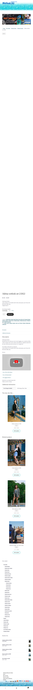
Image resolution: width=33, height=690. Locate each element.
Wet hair (20, 323)
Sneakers (14, 323)
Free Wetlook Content (7, 629)
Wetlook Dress (7, 592)
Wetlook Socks (8, 588)
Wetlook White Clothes (8, 599)
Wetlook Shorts (7, 607)
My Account (5, 688)
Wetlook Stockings (8, 579)
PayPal (4, 679)
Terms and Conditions (7, 678)
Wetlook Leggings (5, 320)
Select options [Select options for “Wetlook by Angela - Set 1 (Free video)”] (16, 552)
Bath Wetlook (16, 319)
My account (5, 675)
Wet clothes (8, 28)
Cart (25, 687)
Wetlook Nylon (7, 616)
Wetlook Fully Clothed (9, 319)
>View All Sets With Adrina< (7, 372)
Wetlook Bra (7, 612)
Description (4, 329)
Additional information (6, 333)
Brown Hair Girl (21, 319)
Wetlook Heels (8, 586)
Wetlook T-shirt (7, 601)
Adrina (5, 323)
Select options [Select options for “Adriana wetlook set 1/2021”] (16, 430)
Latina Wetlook (6, 620)
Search (16, 688)
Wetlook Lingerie (7, 603)
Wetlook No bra (11, 320)
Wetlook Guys (6, 627)
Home (4, 28)
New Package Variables (6, 309)
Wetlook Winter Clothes (9, 577)
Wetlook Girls (6, 625)
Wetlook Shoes (13, 28)
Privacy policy (6, 677)
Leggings (10, 323)
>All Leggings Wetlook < (6, 377)
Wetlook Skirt (7, 570)
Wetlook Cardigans (8, 605)
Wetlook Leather (7, 596)
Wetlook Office (7, 609)
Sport (17, 323)
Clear (13, 310)
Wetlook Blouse (7, 566)
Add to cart (10, 314)
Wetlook (24, 323)
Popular (5, 618)
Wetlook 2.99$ (6, 622)
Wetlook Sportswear (23, 320)
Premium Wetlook (27, 319)
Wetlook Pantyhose (8, 573)
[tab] (16, 330)
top (18, 323)
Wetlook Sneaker (20, 28)
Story (4, 674)
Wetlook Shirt (7, 590)
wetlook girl (4, 324)
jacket (8, 323)
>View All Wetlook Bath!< (7, 374)
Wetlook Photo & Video (8, 672)
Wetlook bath (28, 323)
